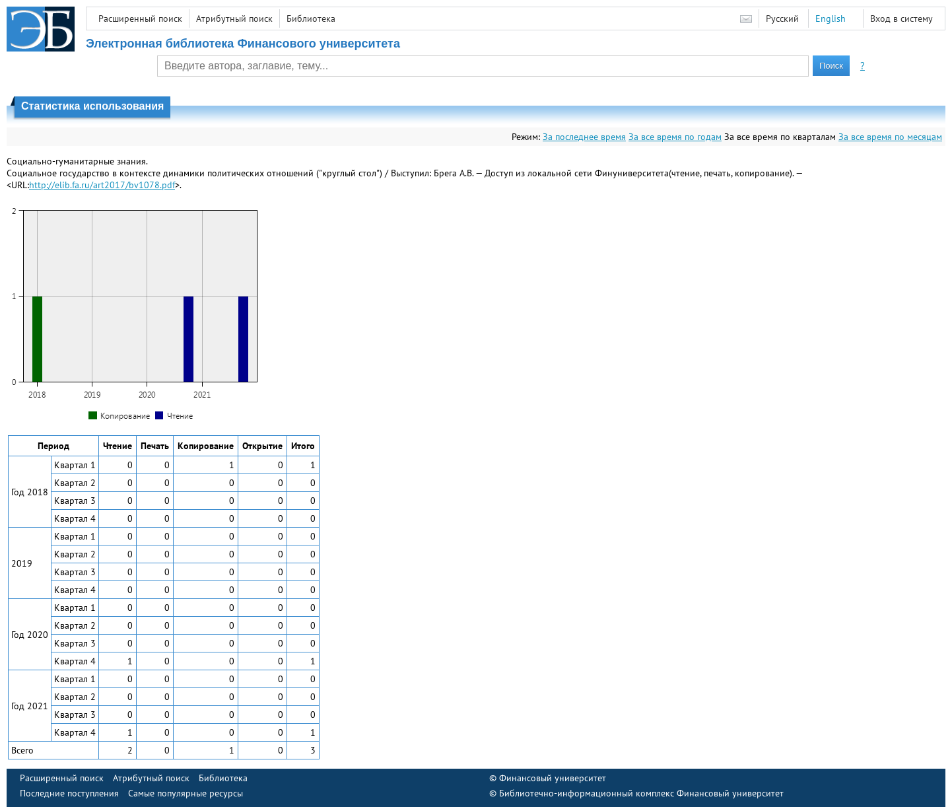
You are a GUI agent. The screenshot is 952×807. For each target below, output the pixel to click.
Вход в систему (901, 18)
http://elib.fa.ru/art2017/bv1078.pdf (102, 185)
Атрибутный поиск (234, 18)
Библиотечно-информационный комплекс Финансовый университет (641, 793)
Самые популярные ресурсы (185, 793)
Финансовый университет (552, 778)
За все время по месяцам (890, 137)
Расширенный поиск (140, 18)
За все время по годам (675, 137)
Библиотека (311, 18)
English (830, 18)
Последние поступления (69, 793)
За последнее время (584, 137)
